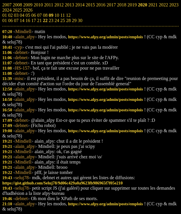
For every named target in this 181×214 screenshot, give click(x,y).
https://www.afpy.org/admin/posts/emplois (105, 37)
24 (57, 20)
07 (16, 20)
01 (4, 20)
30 (80, 20)
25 (62, 20)
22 (45, 20)
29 (74, 20)
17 (33, 20)
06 (10, 20)
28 (68, 20)
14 (22, 20)
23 (51, 20)
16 (28, 20)
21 (39, 20)
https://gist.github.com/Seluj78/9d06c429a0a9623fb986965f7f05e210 (62, 183)
